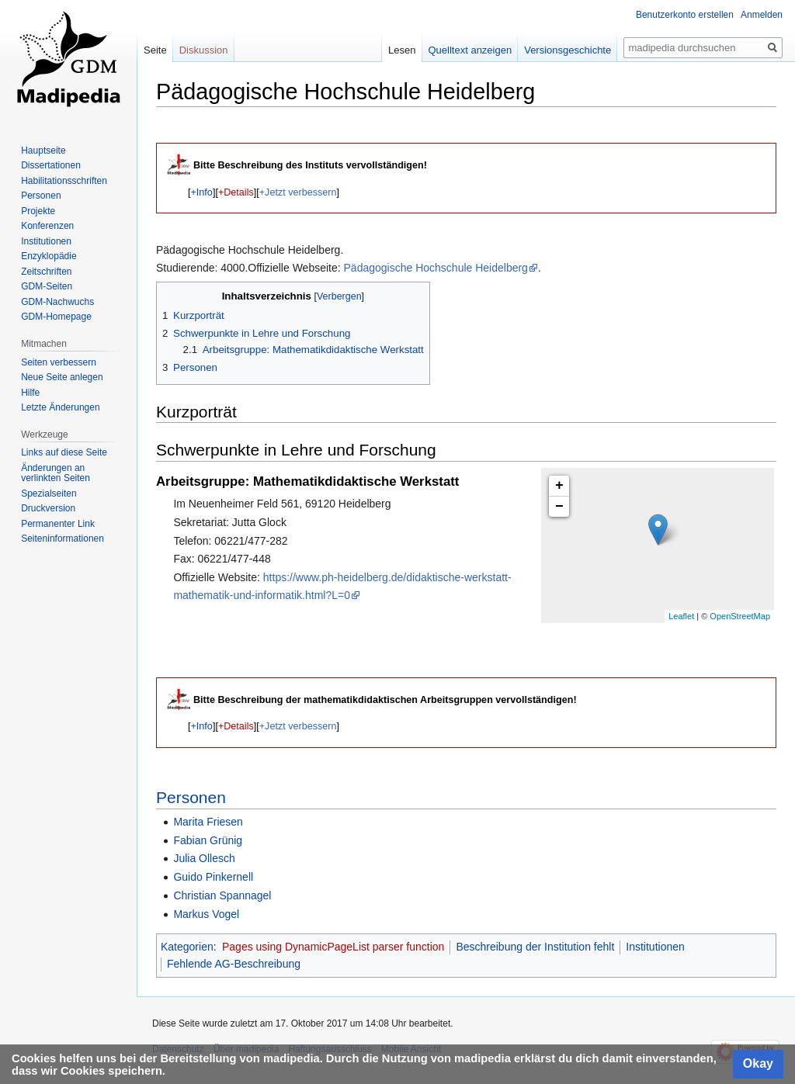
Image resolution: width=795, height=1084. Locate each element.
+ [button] (559, 485)
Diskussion (203, 50)
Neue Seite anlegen (61, 377)
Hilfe (30, 392)
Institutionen (655, 946)
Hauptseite (43, 150)
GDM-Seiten (46, 286)
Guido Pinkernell (213, 877)
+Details (236, 192)
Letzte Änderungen (60, 407)
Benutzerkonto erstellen (685, 14)
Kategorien (187, 946)
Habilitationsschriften (64, 180)
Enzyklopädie (48, 256)
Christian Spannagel (222, 895)
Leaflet (681, 616)
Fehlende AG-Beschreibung (233, 964)
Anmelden (762, 14)
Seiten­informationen (62, 538)
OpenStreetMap (740, 616)
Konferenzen (47, 225)
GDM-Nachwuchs (57, 301)
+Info (202, 192)
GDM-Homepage (56, 316)
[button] (201, 192)
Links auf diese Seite (64, 452)
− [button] (559, 506)
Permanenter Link (58, 523)
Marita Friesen (207, 822)
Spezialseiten (48, 493)
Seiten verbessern (58, 362)
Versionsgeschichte (567, 50)
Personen (191, 797)
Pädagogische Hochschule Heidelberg (436, 267)
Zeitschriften (46, 271)
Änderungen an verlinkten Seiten (55, 473)
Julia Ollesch (203, 858)
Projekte (38, 211)
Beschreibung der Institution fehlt (535, 946)
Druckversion (48, 508)
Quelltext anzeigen (470, 50)
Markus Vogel (206, 914)
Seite (155, 50)
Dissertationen (51, 165)
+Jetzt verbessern (298, 192)
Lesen (401, 50)
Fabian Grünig (207, 840)
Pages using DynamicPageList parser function (333, 946)
